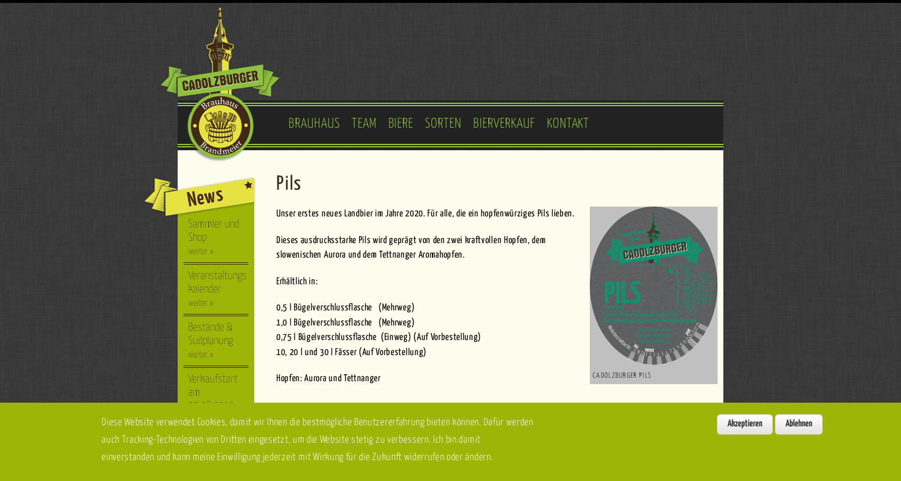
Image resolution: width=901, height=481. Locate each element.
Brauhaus (314, 124)
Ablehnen (798, 430)
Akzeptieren (744, 430)
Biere (401, 124)
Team (364, 124)
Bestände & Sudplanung (210, 340)
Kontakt (568, 124)
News (205, 197)
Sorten (443, 124)
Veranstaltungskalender (217, 289)
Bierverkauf (504, 124)
